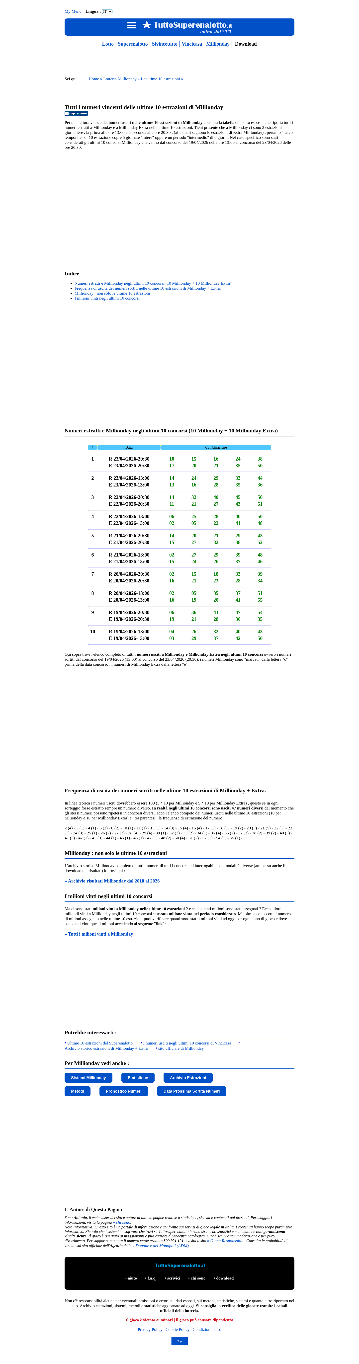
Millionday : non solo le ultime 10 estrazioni (112, 293)
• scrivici (173, 1278)
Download (245, 44)
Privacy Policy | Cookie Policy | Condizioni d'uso (179, 1329)
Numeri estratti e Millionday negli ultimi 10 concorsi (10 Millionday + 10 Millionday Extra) (153, 283)
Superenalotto (133, 44)
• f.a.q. (151, 1278)
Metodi (77, 1091)
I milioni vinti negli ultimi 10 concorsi (107, 298)
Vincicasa (192, 44)
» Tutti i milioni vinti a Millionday (99, 934)
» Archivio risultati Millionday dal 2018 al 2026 (112, 880)
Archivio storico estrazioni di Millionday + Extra (106, 1048)
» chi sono (121, 1222)
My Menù (74, 11)
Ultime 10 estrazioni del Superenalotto (100, 1043)
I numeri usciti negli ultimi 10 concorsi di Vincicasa (187, 1043)
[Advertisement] (179, 209)
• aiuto (131, 1278)
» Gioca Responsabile (225, 1240)
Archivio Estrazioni (188, 1078)
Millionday (217, 44)
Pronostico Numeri (124, 1091)
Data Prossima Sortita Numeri (192, 1091)
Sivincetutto (165, 44)
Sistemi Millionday (88, 1078)
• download (223, 1278)
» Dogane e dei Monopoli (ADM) (160, 1245)
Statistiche (138, 1078)
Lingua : (99, 11)
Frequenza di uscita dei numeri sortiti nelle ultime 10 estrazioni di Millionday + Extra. (148, 288)
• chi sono (197, 1278)
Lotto (108, 44)
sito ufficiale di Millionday (181, 1048)
